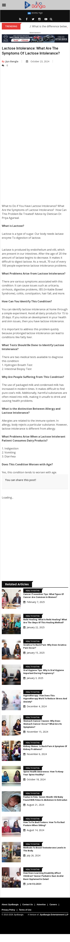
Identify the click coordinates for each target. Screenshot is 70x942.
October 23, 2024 (37, 61)
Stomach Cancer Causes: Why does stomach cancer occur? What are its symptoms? (42, 724)
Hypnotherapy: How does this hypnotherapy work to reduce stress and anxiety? (45, 698)
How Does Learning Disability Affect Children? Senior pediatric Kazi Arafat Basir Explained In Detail (43, 876)
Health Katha (32, 590)
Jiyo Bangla (10, 61)
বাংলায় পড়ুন (35, 12)
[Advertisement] (34, 112)
